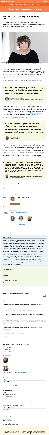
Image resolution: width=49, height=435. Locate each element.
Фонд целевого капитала (8, 396)
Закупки (4, 392)
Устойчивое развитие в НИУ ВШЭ (10, 385)
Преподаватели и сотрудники (9, 388)
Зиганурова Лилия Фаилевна (15, 137)
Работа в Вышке (6, 409)
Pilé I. (4, 308)
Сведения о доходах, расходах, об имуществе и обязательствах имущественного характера (22, 401)
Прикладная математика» (36, 112)
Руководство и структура (8, 383)
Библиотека (5, 275)
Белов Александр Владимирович (16, 364)
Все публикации (6, 336)
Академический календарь (9, 273)
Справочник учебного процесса (10, 280)
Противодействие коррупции (9, 398)
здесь (34, 430)
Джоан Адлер (32, 74)
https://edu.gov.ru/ (7, 418)
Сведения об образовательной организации (12, 403)
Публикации (6, 288)
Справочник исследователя (9, 283)
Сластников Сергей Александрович (16, 98)
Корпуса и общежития (7, 390)
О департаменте (7, 237)
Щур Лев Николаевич (14, 175)
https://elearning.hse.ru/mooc (9, 423)
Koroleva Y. (5, 318)
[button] (2, 47)
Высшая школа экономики (8, 1)
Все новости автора (20, 198)
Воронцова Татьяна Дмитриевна (22, 372)
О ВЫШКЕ (5, 379)
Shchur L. (8, 308)
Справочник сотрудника (8, 278)
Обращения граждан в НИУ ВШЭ (9, 394)
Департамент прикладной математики (24, 9)
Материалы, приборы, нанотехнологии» (20, 116)
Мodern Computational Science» (33, 68)
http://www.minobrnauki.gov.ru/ (9, 414)
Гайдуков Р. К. (6, 298)
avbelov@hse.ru (8, 351)
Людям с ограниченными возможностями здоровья (13, 405)
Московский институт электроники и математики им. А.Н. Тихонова (24, 4)
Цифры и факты (6, 381)
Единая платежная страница (8, 407)
